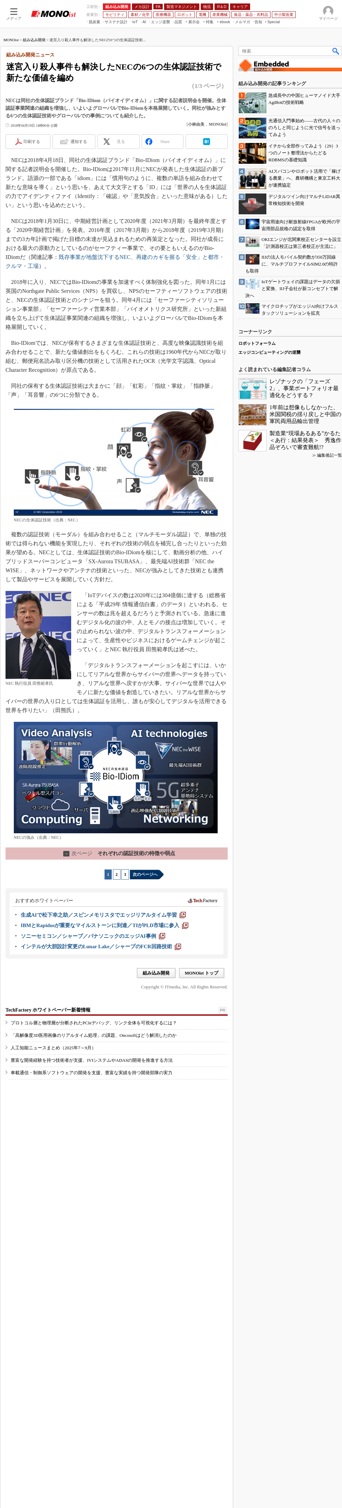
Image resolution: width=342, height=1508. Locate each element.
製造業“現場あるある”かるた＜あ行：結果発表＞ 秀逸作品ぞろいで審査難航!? (305, 1248)
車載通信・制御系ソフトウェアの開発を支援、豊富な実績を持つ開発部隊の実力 (91, 1188)
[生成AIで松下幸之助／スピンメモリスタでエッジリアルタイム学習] (103, 1004)
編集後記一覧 (329, 1263)
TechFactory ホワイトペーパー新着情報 (48, 1125)
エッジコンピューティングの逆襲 (269, 1160)
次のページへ (145, 963)
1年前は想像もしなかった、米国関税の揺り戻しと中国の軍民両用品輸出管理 (305, 1222)
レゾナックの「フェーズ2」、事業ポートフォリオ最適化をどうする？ (304, 1196)
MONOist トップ (201, 1062)
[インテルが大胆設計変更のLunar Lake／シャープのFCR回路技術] (101, 1036)
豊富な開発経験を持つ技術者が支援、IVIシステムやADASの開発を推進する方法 (92, 1175)
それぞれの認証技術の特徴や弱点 (119, 942)
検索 (336, 140)
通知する (78, 230)
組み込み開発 (34, 129)
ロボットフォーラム (257, 1151)
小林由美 (196, 213)
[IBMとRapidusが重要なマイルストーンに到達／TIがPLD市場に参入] (104, 1014)
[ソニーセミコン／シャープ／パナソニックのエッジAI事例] (93, 1025)
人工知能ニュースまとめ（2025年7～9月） (53, 1163)
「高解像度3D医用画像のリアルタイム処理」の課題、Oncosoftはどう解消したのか (94, 1151)
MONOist (11, 129)
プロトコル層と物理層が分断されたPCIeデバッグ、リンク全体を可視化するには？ (94, 1138)
